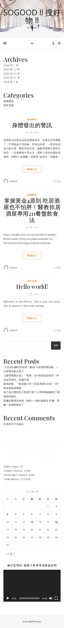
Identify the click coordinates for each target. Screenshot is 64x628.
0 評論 (57, 181)
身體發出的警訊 (32, 125)
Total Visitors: (11, 479)
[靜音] (50, 598)
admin (13, 181)
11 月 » (10, 553)
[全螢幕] (56, 598)
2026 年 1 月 (10, 65)
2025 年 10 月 (11, 73)
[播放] (8, 598)
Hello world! (32, 286)
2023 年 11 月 (11, 77)
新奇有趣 (8, 105)
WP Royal (36, 621)
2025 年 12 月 (11, 69)
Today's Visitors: (13, 470)
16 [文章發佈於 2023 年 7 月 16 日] (56, 522)
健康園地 (8, 101)
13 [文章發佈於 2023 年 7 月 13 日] (31, 522)
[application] (32, 586)
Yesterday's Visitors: (15, 474)
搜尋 (56, 345)
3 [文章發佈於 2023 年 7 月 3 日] (7, 514)
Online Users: (11, 466)
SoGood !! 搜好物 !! (32, 16)
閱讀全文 (32, 169)
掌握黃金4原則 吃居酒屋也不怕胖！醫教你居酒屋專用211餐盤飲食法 (32, 210)
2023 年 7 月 (10, 82)
